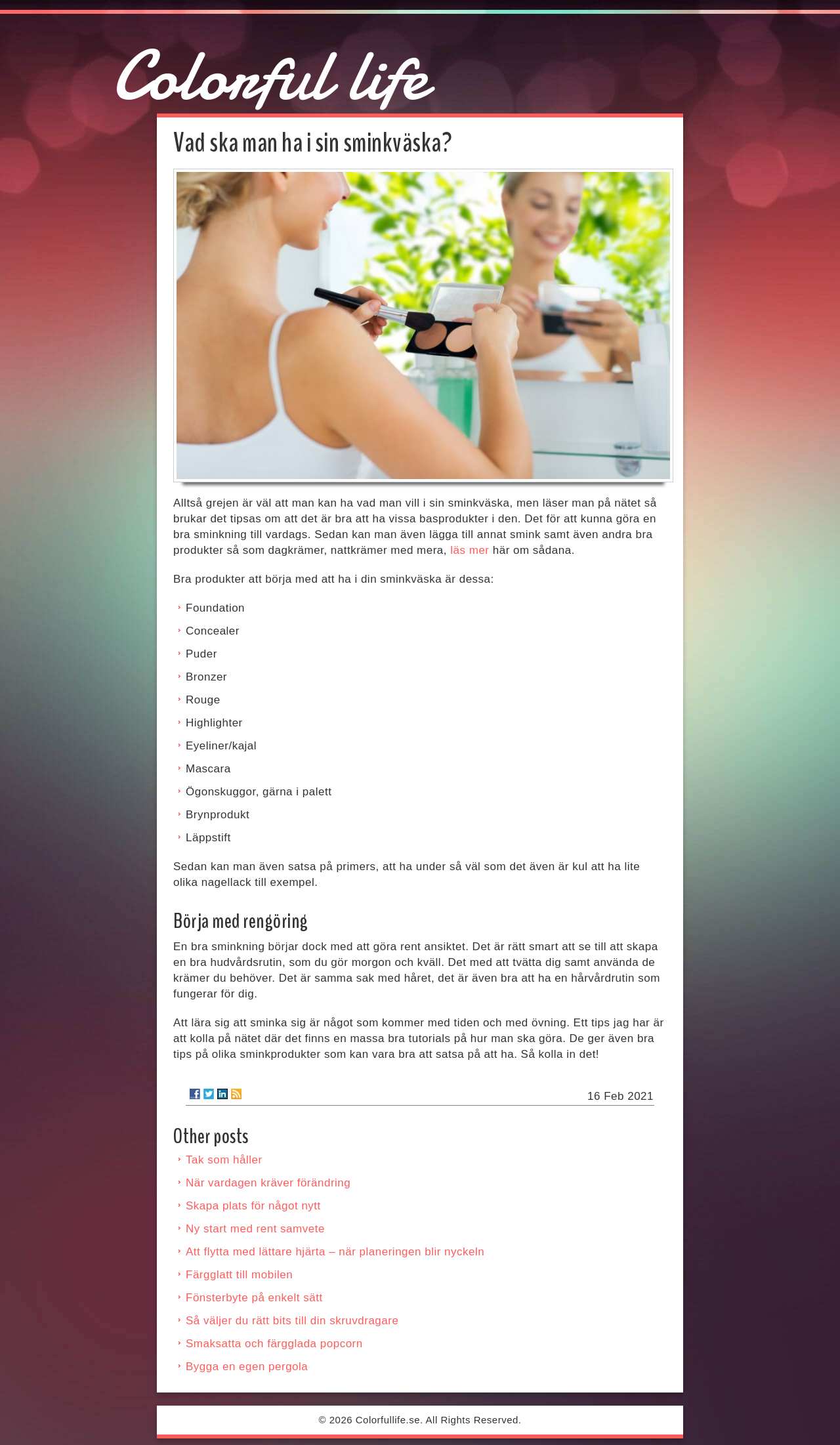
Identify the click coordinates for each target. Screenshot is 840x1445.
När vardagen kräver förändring (268, 1183)
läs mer (469, 550)
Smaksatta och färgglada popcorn (274, 1343)
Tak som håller (224, 1160)
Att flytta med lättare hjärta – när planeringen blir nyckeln (335, 1252)
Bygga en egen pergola (247, 1366)
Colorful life (270, 75)
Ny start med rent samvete (255, 1229)
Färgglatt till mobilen (239, 1274)
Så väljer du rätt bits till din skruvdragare (292, 1320)
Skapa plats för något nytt (253, 1206)
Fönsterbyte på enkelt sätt (254, 1297)
